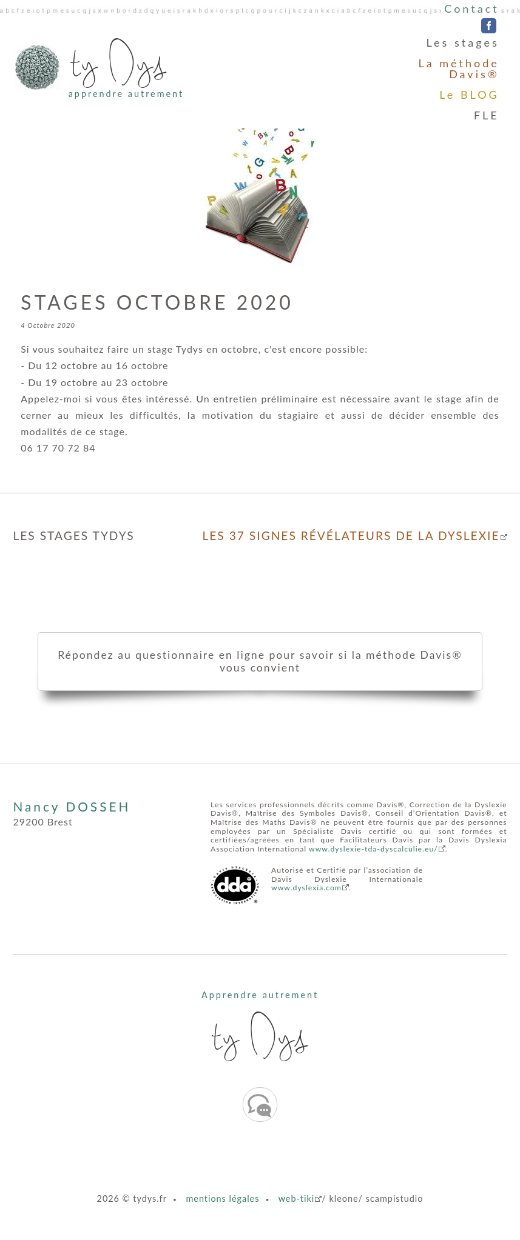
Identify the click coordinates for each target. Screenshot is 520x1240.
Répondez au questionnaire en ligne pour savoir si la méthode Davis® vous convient (260, 661)
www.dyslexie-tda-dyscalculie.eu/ (373, 848)
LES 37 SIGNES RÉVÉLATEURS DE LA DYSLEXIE (350, 535)
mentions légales (222, 1198)
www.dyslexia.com (306, 887)
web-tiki (297, 1198)
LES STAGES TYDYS (73, 535)
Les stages (463, 42)
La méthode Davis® (458, 68)
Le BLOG (469, 94)
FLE (486, 115)
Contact (471, 8)
